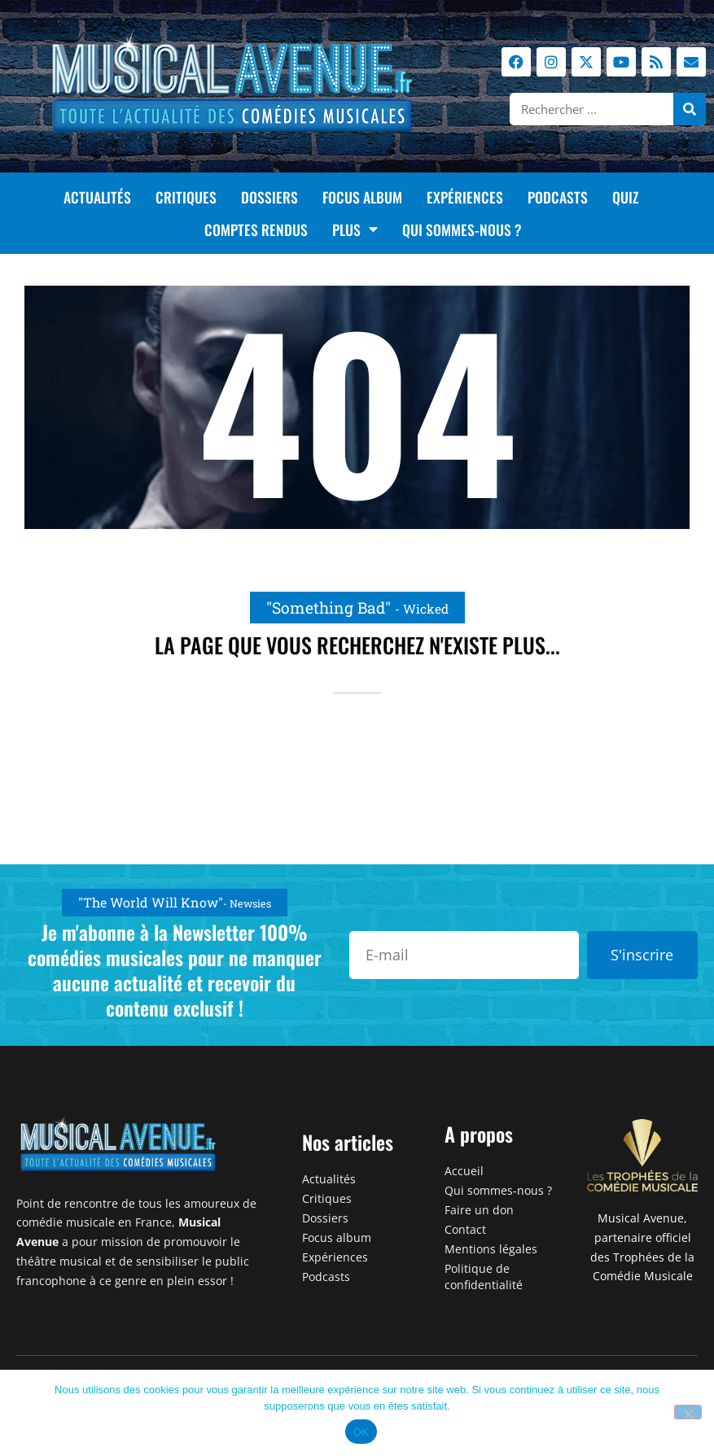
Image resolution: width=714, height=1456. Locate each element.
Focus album (362, 197)
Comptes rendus (256, 229)
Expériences (465, 197)
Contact (465, 1229)
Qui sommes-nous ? (462, 229)
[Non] (688, 1412)
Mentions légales (491, 1249)
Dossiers (269, 197)
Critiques (186, 197)
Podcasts (558, 197)
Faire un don (479, 1210)
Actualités (97, 197)
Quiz (625, 197)
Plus (355, 229)
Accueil (464, 1170)
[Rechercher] (689, 109)
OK (361, 1432)
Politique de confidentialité (484, 1276)
